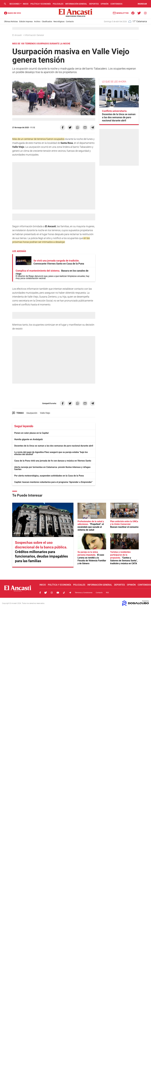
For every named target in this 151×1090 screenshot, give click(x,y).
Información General (76, 4)
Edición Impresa (26, 21)
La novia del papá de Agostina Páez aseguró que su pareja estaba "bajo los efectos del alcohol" (51, 453)
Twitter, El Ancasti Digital (45, 593)
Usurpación (31, 413)
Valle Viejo (45, 413)
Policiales (58, 4)
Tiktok (64, 593)
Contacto (70, 21)
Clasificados (47, 21)
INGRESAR (142, 4)
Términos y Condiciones (83, 593)
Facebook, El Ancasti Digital (40, 593)
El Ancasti (17, 35)
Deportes (94, 4)
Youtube (57, 593)
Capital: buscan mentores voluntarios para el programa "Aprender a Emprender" (53, 482)
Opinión (104, 4)
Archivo (37, 21)
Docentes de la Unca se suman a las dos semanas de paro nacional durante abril (53, 445)
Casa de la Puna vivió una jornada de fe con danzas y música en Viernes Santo (52, 460)
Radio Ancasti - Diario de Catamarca (12, 13)
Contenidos (116, 4)
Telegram (70, 593)
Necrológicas (58, 21)
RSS (107, 593)
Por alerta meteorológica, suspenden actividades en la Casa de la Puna (49, 475)
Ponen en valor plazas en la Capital (31, 433)
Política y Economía (40, 4)
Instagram (51, 593)
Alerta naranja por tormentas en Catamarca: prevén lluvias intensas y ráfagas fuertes (52, 468)
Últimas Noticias (11, 21)
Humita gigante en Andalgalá (28, 439)
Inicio (25, 4)
